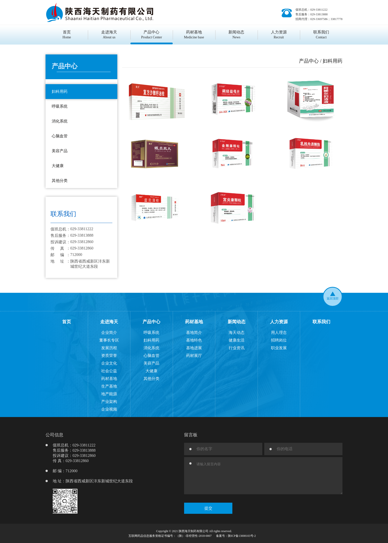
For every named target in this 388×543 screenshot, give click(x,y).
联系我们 (321, 321)
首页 (66, 321)
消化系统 (151, 348)
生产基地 (109, 386)
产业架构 (109, 401)
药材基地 (109, 378)
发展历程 (109, 348)
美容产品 (151, 363)
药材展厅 (194, 355)
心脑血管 (151, 355)
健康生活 (236, 340)
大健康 (151, 371)
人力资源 (279, 321)
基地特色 (194, 340)
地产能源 (109, 394)
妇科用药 (151, 340)
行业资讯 (236, 348)
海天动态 (236, 332)
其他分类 (151, 378)
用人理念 (279, 332)
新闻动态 (236, 321)
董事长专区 (109, 340)
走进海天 (109, 321)
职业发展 (279, 348)
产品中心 (151, 321)
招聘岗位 (279, 340)
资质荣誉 (109, 355)
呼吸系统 (151, 332)
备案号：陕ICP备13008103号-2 (236, 536)
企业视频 (109, 409)
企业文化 (109, 363)
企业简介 (109, 332)
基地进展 (194, 348)
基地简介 (194, 332)
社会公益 (109, 371)
